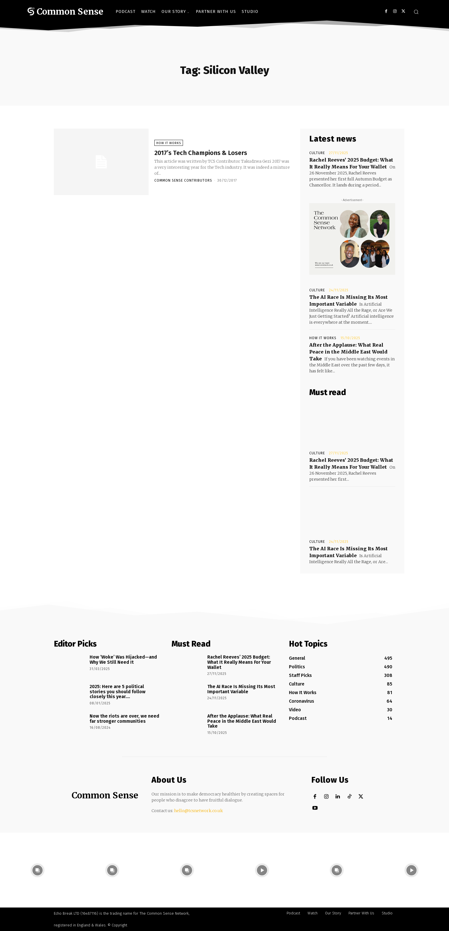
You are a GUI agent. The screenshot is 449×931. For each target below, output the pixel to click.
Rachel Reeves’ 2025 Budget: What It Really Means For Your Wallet (239, 662)
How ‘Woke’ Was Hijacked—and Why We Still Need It (123, 659)
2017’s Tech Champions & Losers (213, 153)
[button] (416, 11)
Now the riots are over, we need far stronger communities (124, 718)
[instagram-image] (37, 870)
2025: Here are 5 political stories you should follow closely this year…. (117, 691)
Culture (317, 153)
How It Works (168, 144)
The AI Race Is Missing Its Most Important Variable (241, 689)
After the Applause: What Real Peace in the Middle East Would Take (348, 352)
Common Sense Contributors (183, 182)
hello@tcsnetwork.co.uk (198, 810)
